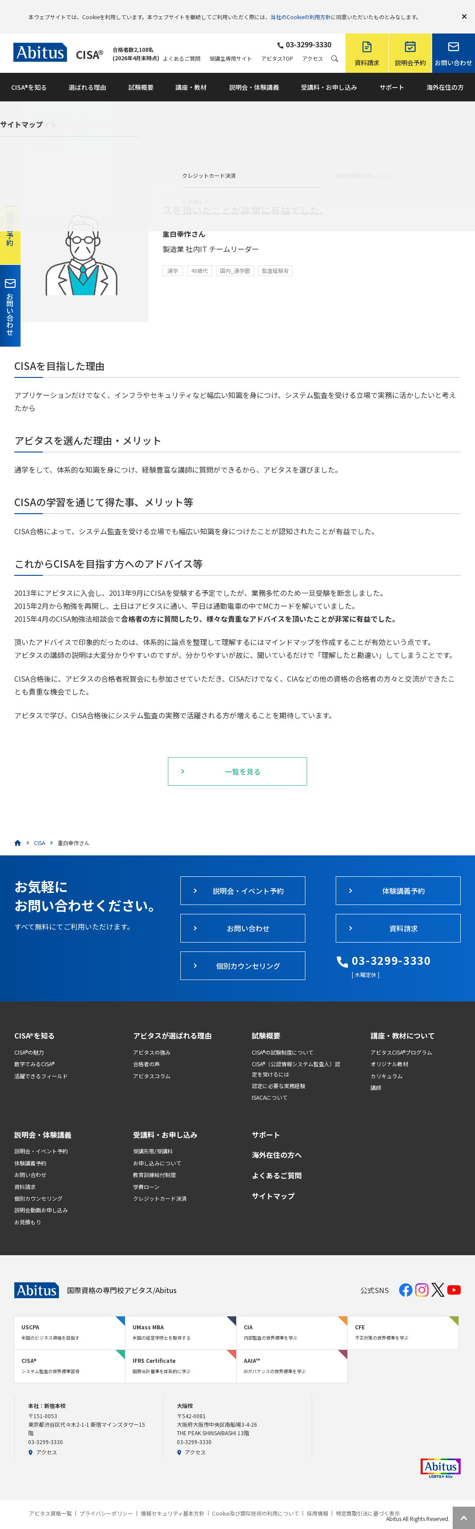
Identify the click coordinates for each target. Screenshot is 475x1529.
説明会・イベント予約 (41, 1138)
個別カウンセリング (38, 1185)
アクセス (312, 45)
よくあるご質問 (181, 45)
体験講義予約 (30, 1150)
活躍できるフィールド (41, 1063)
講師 (376, 1074)
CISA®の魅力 (29, 1039)
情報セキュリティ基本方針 (172, 1500)
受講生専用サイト (230, 45)
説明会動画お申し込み (41, 1197)
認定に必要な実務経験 (278, 1073)
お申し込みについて (157, 1150)
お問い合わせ (30, 1161)
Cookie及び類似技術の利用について (255, 1500)
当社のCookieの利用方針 (301, 10)
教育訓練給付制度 (154, 1161)
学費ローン (146, 1173)
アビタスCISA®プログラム (401, 1039)
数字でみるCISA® (34, 1051)
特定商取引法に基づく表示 (368, 1500)
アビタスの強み (152, 1039)
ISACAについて (270, 1084)
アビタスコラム (152, 1063)
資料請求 (25, 1173)
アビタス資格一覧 (50, 1500)
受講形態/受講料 (153, 1138)
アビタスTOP (277, 45)
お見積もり (27, 1209)
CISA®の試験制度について (282, 1039)
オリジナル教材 (389, 1051)
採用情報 (317, 1500)
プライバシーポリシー (106, 1500)
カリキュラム (387, 1063)
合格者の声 (146, 1051)
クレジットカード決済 (160, 1185)
